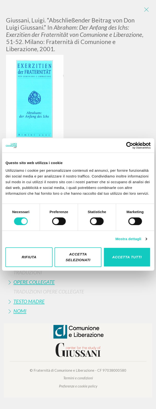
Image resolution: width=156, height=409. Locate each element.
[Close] (146, 9)
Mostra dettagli (128, 239)
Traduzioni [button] (27, 272)
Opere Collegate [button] (34, 282)
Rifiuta (29, 257)
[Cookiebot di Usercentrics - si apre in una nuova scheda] (129, 145)
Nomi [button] (19, 311)
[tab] (78, 272)
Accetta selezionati (78, 257)
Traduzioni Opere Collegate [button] (48, 291)
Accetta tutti (127, 257)
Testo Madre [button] (29, 301)
